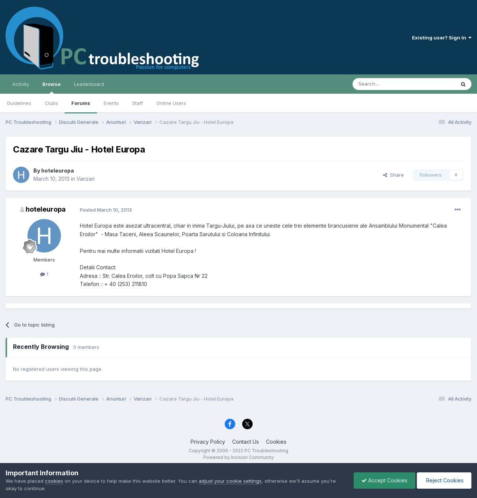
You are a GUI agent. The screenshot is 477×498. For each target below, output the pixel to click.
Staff (137, 103)
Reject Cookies (444, 480)
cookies (54, 481)
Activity (20, 84)
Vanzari (86, 179)
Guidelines (19, 103)
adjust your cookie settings (230, 481)
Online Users (171, 103)
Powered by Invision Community (238, 457)
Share (393, 175)
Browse (51, 87)
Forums (80, 103)
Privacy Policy (208, 441)
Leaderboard (89, 84)
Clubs (51, 103)
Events (111, 103)
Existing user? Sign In (441, 38)
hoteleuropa (57, 170)
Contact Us (245, 441)
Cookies (276, 441)
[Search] (385, 84)
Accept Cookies (384, 480)
